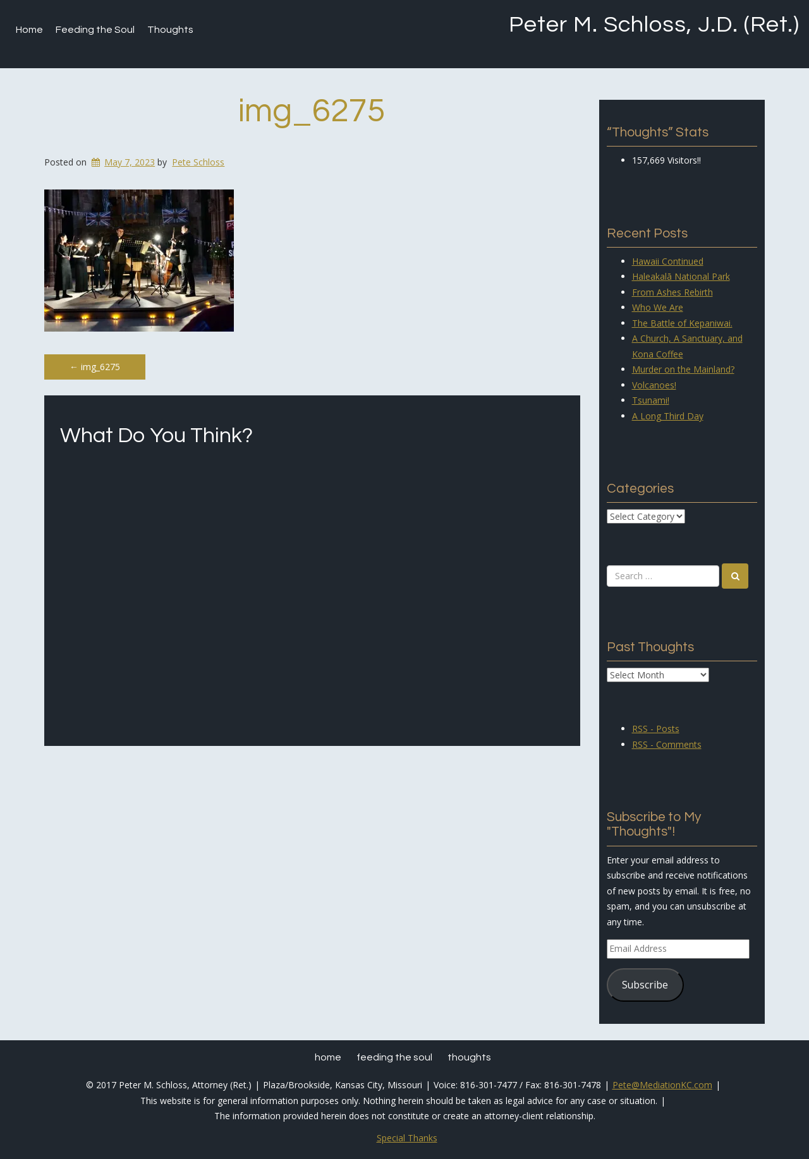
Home (29, 30)
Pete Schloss (198, 162)
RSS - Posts (655, 729)
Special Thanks (407, 1138)
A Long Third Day (667, 416)
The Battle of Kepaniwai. (682, 323)
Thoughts (170, 30)
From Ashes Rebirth (672, 292)
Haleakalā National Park (681, 276)
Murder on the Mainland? (683, 369)
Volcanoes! (654, 385)
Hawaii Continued (667, 261)
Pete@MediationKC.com (662, 1085)
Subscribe (645, 985)
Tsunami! (650, 400)
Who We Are (657, 307)
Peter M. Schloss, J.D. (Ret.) (654, 25)
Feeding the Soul (95, 30)
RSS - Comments (667, 744)
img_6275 (312, 111)
